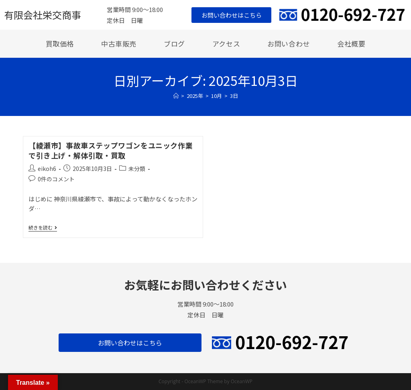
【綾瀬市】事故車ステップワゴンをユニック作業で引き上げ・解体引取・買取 (110, 150)
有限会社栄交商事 (42, 15)
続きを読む (42, 228)
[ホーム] (176, 96)
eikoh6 (47, 169)
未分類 (136, 169)
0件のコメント (56, 179)
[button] (231, 15)
